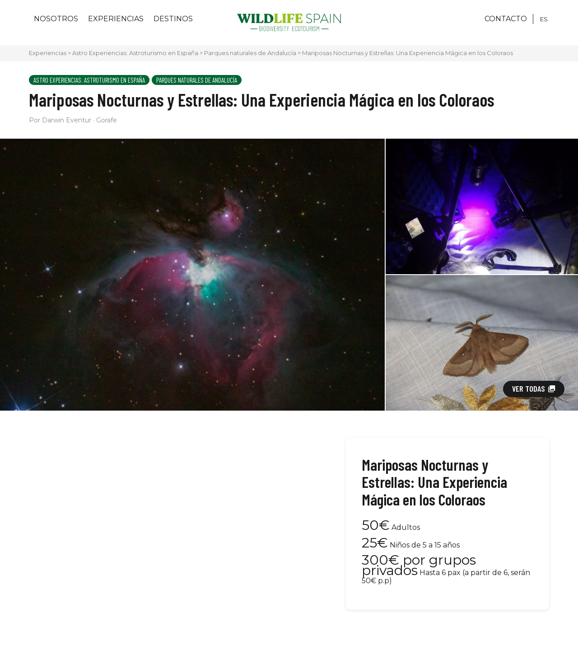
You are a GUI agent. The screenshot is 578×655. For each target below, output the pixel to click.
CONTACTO (506, 18)
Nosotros (56, 18)
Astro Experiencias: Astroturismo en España (135, 52)
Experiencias (116, 18)
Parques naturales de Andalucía (250, 52)
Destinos (173, 18)
